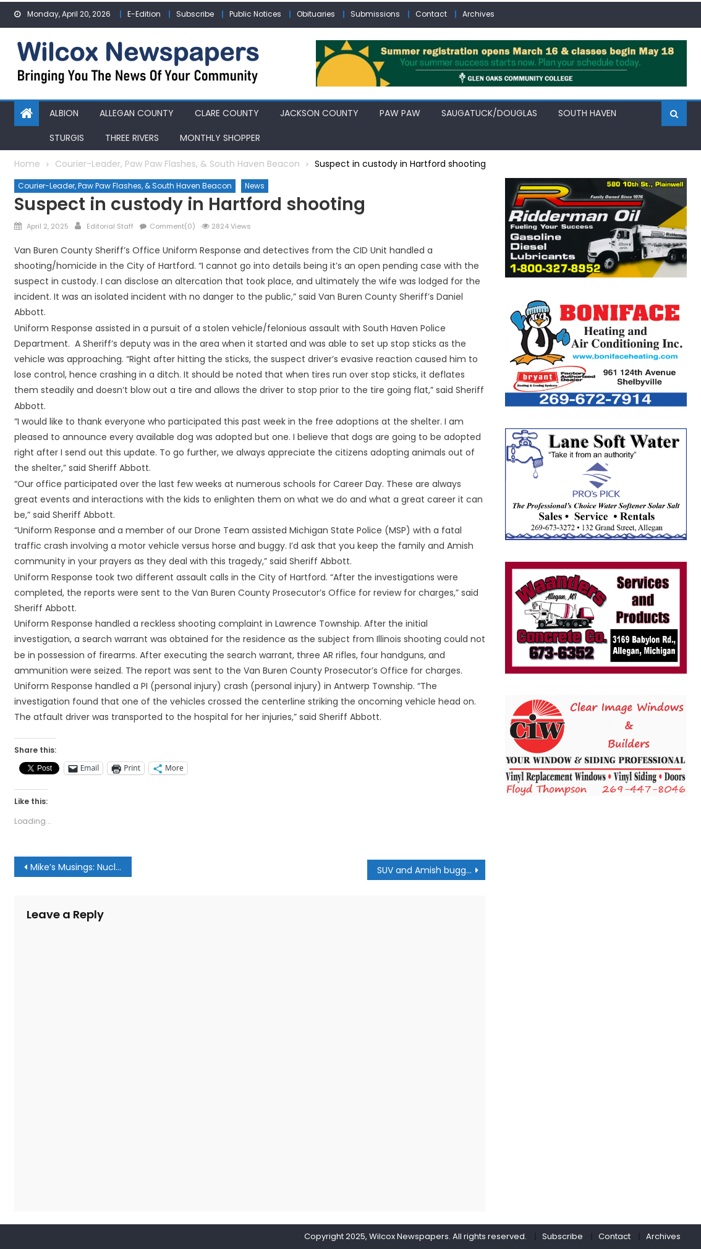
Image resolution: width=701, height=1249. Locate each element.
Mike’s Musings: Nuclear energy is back (81, 867)
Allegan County (137, 113)
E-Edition (144, 14)
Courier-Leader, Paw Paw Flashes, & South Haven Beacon (125, 185)
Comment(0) (172, 226)
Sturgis (66, 137)
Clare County (227, 113)
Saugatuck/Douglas (489, 113)
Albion (64, 113)
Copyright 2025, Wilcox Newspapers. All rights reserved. (415, 1236)
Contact (431, 14)
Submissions (375, 14)
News (255, 185)
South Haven (587, 113)
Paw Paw (400, 113)
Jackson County (319, 113)
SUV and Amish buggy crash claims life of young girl (431, 870)
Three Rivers (132, 137)
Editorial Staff (110, 226)
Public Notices (255, 14)
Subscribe (195, 14)
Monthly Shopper (220, 137)
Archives (478, 14)
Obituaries (316, 14)
